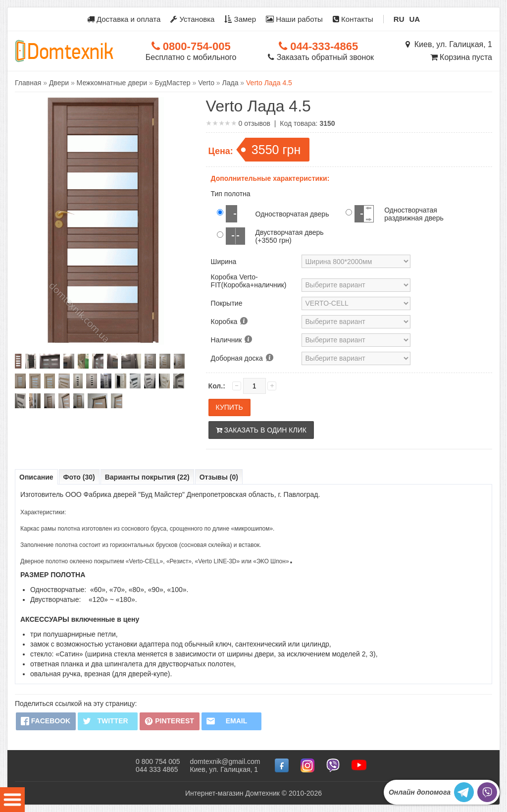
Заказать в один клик (261, 430)
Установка (192, 19)
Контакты (353, 19)
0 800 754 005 (158, 761)
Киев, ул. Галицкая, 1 (449, 44)
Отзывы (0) (219, 477)
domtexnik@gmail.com (225, 761)
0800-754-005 (191, 46)
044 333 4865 (157, 769)
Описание (36, 477)
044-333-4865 (318, 46)
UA (414, 19)
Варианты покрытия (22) (147, 477)
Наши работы (294, 19)
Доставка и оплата (124, 19)
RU (399, 19)
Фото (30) (79, 477)
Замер (240, 19)
